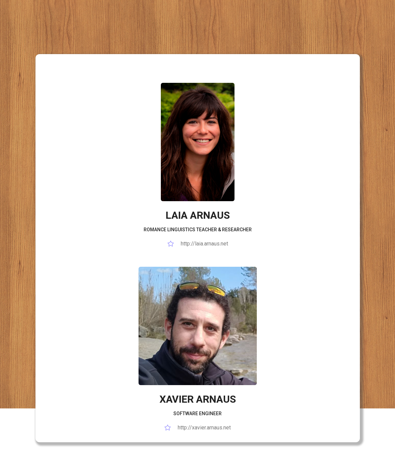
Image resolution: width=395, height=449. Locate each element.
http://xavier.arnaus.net (197, 427)
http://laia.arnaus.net (197, 243)
